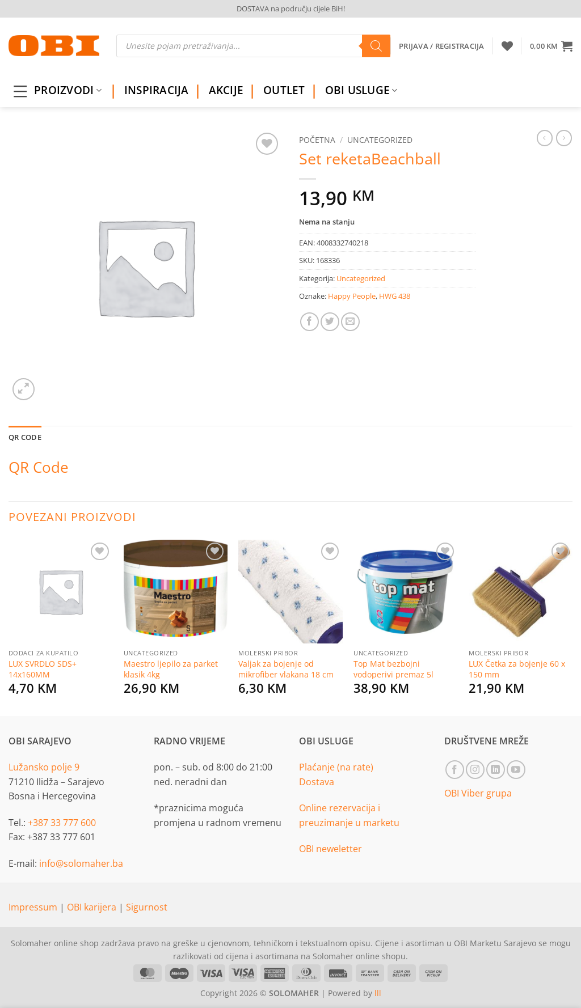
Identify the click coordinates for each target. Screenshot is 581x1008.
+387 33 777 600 (62, 822)
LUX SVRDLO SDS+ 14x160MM (43, 669)
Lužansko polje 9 (44, 767)
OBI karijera (93, 907)
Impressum (34, 907)
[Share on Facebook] (309, 321)
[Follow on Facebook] (454, 769)
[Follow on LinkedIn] (495, 769)
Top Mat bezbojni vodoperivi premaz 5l (393, 669)
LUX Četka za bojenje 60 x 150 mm (517, 669)
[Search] (376, 46)
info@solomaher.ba (81, 863)
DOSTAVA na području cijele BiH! (291, 8)
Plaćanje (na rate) (336, 767)
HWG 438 (394, 296)
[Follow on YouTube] (516, 769)
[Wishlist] (507, 45)
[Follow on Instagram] (475, 769)
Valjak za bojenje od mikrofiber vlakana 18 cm (286, 669)
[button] (551, 45)
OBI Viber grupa (478, 793)
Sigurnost (146, 907)
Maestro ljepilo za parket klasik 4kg (171, 669)
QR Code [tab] (25, 437)
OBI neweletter (330, 848)
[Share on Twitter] (330, 321)
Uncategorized (379, 139)
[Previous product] (564, 138)
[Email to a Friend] (350, 321)
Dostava (316, 782)
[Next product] (545, 138)
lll (377, 993)
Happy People (352, 296)
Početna (317, 139)
